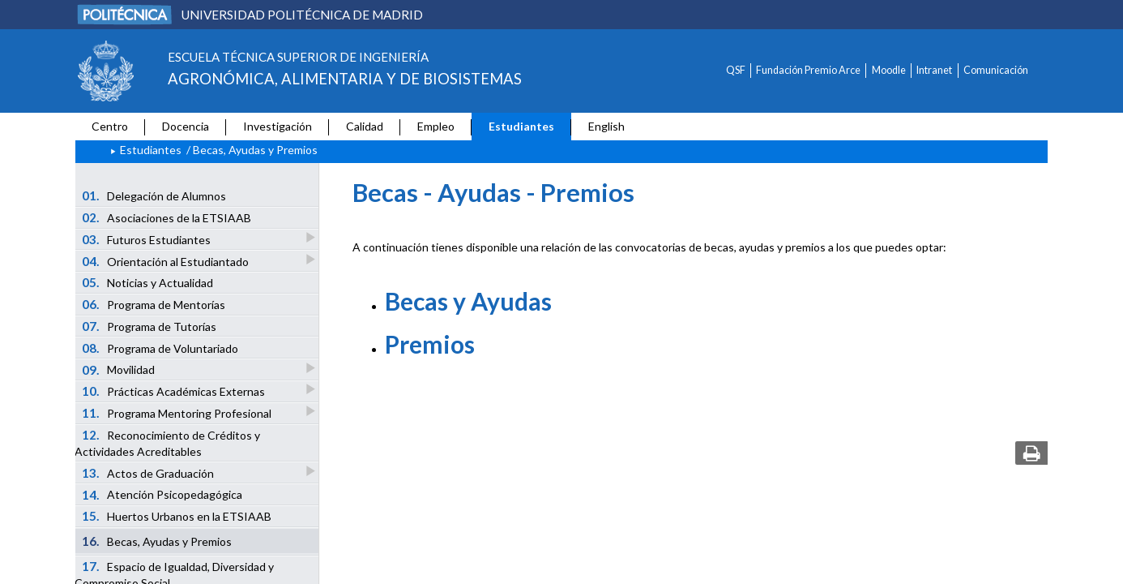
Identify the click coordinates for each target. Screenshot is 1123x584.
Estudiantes (521, 126)
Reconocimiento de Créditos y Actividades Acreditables (167, 442)
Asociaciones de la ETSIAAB (167, 217)
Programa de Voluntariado (160, 348)
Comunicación (995, 70)
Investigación (277, 126)
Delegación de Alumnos (154, 195)
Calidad (364, 126)
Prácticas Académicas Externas (174, 390)
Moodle (889, 70)
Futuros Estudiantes (147, 239)
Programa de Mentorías (154, 304)
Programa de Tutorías (149, 326)
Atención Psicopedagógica (162, 494)
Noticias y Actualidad (148, 282)
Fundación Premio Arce (808, 70)
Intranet (934, 70)
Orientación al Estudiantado (166, 260)
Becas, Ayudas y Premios (157, 541)
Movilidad (119, 369)
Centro (110, 126)
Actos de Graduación (149, 472)
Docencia (185, 126)
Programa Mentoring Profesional (178, 412)
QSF (735, 70)
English (606, 126)
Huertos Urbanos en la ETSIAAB (177, 516)
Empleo (436, 126)
